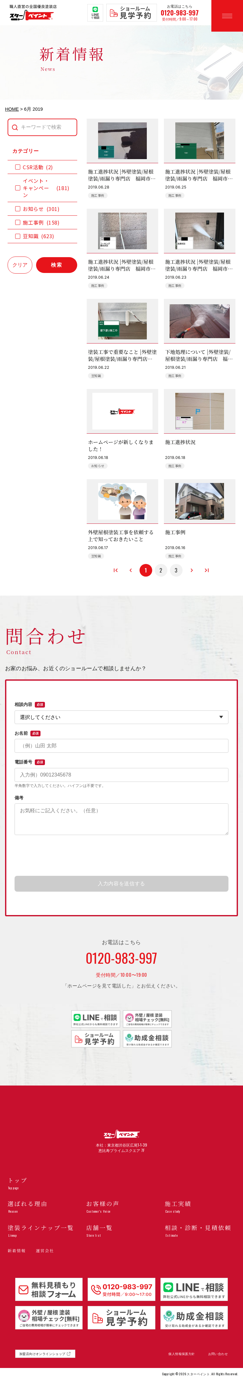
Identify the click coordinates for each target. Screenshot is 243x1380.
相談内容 (30, 705)
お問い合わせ (218, 1354)
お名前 (27, 733)
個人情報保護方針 (181, 1354)
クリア (20, 265)
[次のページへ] (191, 570)
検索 (56, 265)
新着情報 (17, 1250)
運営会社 (45, 1250)
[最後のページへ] (206, 570)
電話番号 (30, 762)
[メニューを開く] (227, 16)
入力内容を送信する (121, 883)
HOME (12, 109)
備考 (19, 797)
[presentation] (121, 856)
